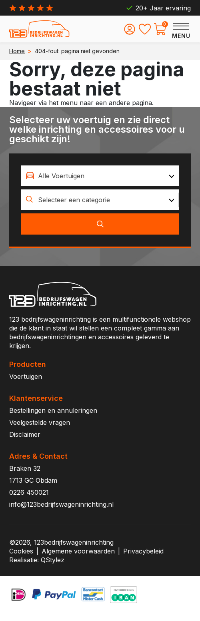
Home (17, 51)
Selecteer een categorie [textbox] (74, 200)
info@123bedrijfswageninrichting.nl (61, 504)
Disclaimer (24, 434)
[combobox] (100, 175)
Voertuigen (25, 376)
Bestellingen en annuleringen (53, 410)
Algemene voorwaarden (78, 551)
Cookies (21, 551)
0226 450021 (29, 492)
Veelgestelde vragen (39, 422)
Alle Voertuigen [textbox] (61, 176)
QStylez (52, 560)
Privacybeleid (143, 551)
